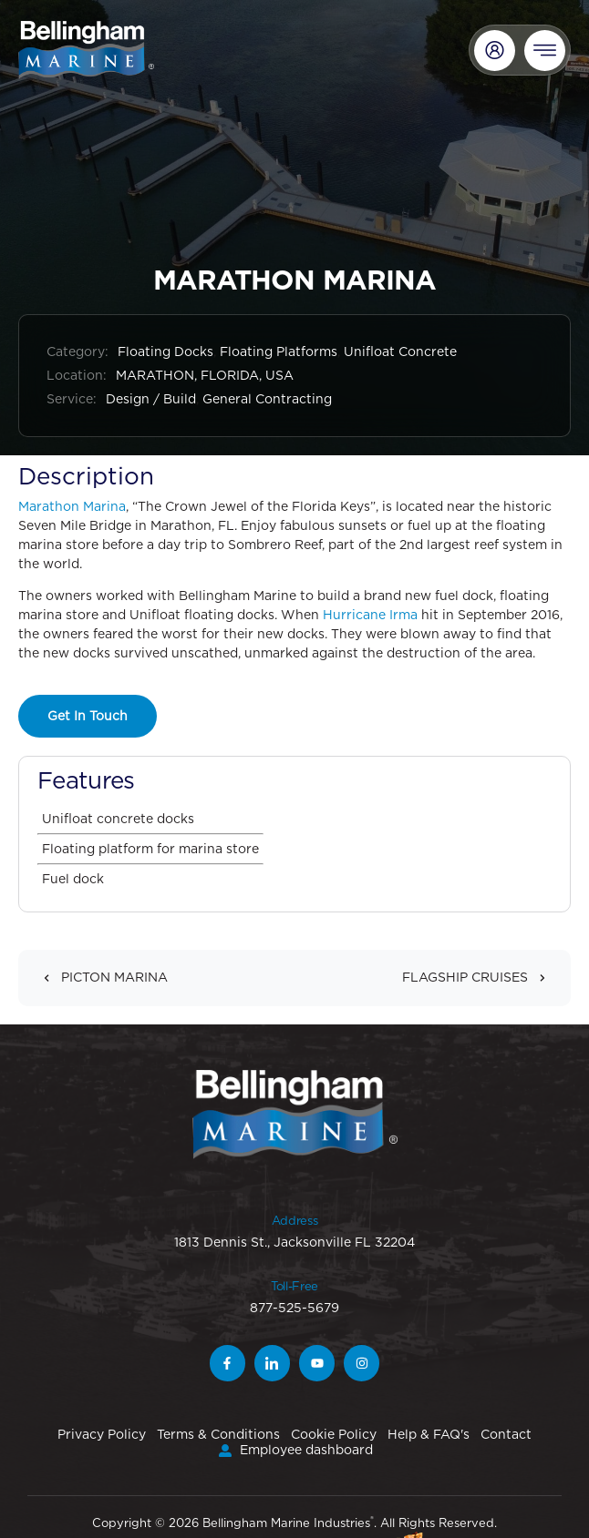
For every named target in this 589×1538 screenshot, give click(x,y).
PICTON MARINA (100, 978)
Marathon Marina (72, 506)
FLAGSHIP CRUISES (479, 978)
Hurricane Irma (370, 614)
